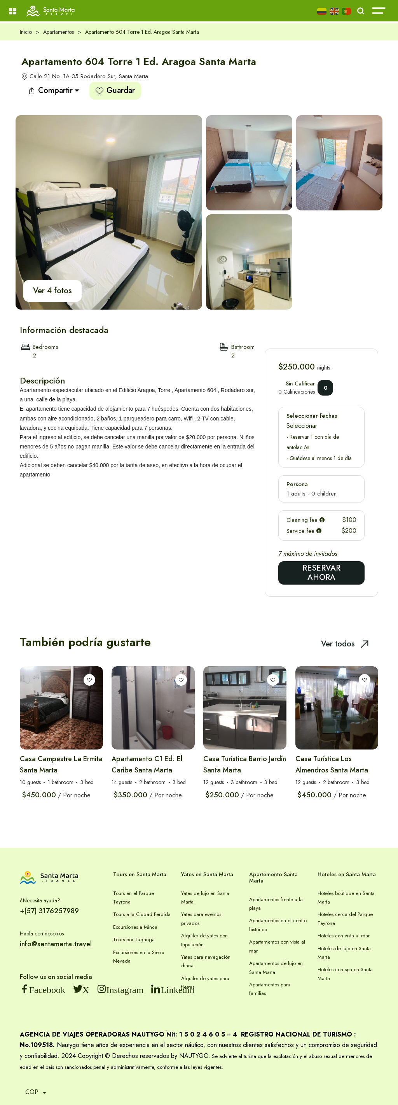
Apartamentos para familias (269, 989)
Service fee (303, 531)
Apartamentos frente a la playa (276, 904)
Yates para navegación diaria (205, 961)
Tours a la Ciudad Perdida (142, 914)
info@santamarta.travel (56, 944)
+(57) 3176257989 (49, 911)
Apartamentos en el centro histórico (278, 925)
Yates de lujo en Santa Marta (205, 897)
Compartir (50, 90)
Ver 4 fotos (52, 290)
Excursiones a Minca (135, 927)
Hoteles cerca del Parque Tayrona (345, 918)
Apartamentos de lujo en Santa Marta (276, 967)
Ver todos (344, 644)
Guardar (115, 90)
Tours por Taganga (134, 939)
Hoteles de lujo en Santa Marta (344, 953)
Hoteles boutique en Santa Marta (346, 897)
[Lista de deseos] (89, 680)
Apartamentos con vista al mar (277, 946)
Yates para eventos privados (201, 918)
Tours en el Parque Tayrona (133, 897)
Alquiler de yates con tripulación (204, 940)
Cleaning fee (305, 520)
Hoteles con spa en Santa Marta (345, 974)
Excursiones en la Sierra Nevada (138, 957)
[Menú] (12, 11)
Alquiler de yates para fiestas (205, 983)
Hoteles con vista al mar (344, 935)
